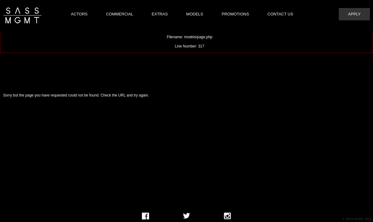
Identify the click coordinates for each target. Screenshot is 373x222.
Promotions (235, 14)
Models (194, 14)
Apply (354, 14)
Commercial (119, 14)
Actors (79, 14)
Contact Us (280, 14)
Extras (160, 14)
